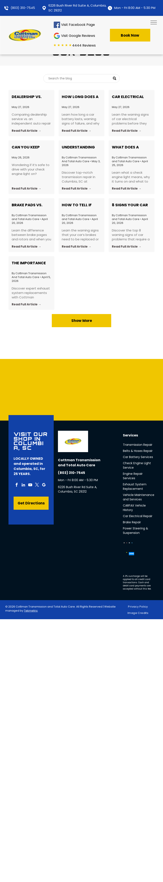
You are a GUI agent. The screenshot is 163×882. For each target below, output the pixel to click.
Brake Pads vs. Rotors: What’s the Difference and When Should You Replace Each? (30, 205)
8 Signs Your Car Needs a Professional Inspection (130, 205)
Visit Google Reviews (78, 35)
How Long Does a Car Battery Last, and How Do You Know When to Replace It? (81, 97)
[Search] (81, 78)
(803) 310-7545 (23, 8)
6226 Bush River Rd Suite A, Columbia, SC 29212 (77, 489)
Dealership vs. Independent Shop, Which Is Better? (31, 97)
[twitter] (37, 485)
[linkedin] (23, 485)
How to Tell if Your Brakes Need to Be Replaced (80, 205)
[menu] (153, 22)
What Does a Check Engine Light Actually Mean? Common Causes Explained (130, 147)
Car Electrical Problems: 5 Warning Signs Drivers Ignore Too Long (128, 97)
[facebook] (17, 485)
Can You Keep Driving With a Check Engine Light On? (27, 147)
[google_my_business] (44, 485)
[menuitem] (139, 607)
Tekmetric (31, 611)
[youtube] (30, 485)
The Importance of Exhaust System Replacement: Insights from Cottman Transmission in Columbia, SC (29, 263)
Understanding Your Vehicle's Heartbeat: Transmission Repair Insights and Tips (78, 147)
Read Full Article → (26, 131)
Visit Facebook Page (78, 24)
